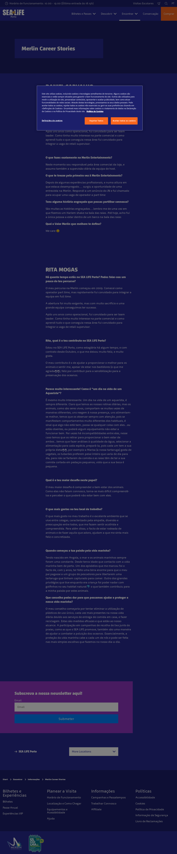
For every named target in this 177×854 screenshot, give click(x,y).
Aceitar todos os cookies (124, 121)
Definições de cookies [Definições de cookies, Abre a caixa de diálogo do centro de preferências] (52, 120)
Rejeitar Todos (96, 121)
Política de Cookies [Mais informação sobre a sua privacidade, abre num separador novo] (95, 111)
